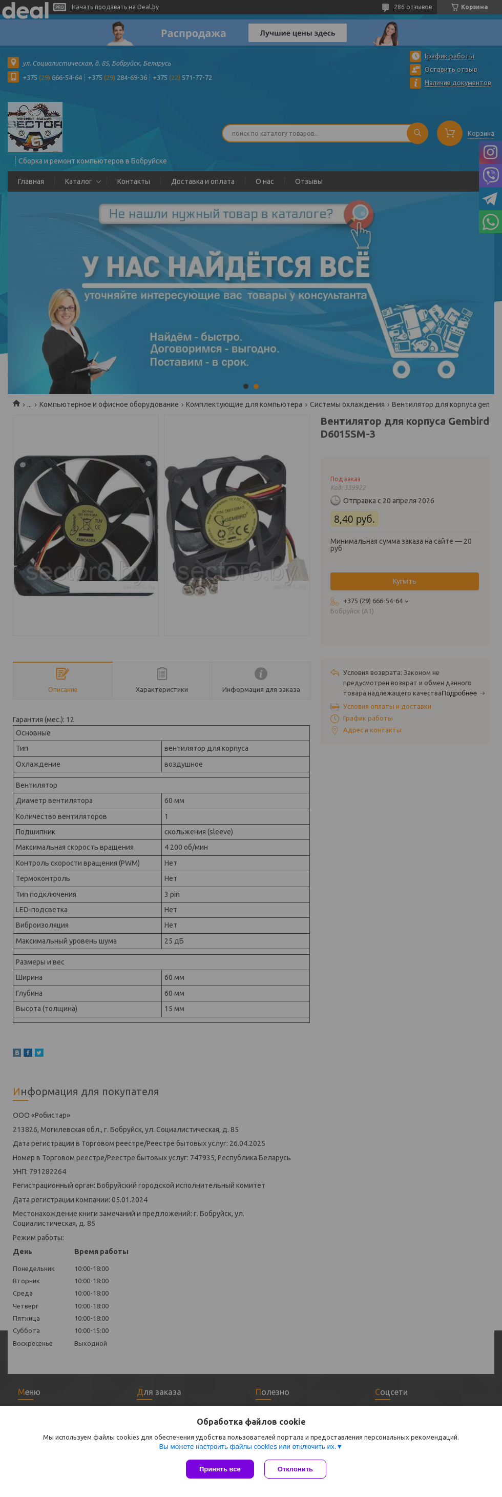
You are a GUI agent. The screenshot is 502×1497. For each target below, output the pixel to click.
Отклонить (295, 1469)
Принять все (220, 1469)
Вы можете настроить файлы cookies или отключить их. (247, 1446)
